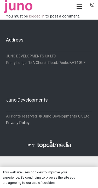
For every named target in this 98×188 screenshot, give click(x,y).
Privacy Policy (18, 122)
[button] (79, 6)
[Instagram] (92, 5)
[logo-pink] (18, 6)
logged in (36, 16)
